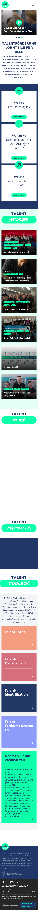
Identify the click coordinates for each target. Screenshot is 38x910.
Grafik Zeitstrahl (10, 367)
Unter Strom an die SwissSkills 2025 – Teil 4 (16, 394)
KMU (21, 274)
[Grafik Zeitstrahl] (19, 357)
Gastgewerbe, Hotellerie (10, 242)
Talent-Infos (15, 632)
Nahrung (6, 305)
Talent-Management (15, 661)
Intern (15, 248)
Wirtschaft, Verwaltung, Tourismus (13, 245)
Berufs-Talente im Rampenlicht (17, 338)
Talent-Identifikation (16, 693)
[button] (16, 37)
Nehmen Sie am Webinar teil (17, 758)
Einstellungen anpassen (10, 905)
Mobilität (27, 245)
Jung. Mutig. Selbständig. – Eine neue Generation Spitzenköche (17, 279)
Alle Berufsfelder (8, 331)
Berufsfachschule (9, 302)
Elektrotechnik (8, 389)
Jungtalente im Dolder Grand (16, 252)
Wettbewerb (7, 248)
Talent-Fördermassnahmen (19, 726)
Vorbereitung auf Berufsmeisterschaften (18, 30)
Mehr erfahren (19, 116)
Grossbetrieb (19, 331)
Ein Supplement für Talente (15, 309)
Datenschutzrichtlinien (16, 898)
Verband (17, 389)
